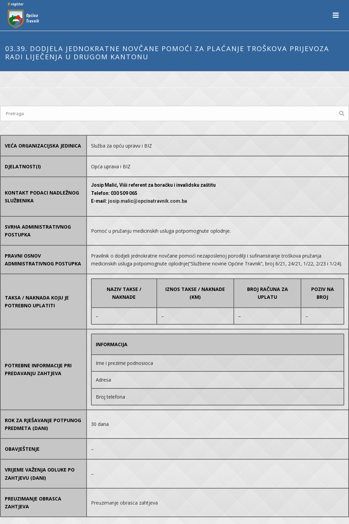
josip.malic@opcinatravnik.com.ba (147, 201)
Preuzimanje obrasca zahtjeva (124, 502)
